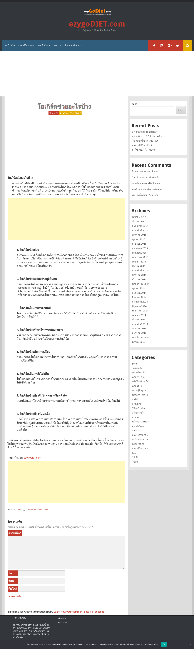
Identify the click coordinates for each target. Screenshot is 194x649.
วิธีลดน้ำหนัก (138, 408)
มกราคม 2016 (139, 234)
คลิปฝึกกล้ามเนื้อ (140, 381)
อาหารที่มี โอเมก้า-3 (142, 145)
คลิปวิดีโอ (137, 386)
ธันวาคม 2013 (139, 332)
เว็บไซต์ (12, 588)
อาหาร (18, 510)
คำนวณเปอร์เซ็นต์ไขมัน (148, 177)
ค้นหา (134, 104)
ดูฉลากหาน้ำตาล (150, 171)
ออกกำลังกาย (43, 45)
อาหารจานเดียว (140, 435)
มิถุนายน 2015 (139, 252)
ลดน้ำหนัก (10, 45)
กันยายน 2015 (139, 243)
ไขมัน (135, 461)
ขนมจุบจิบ (137, 368)
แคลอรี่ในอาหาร (26, 45)
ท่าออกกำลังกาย (72, 45)
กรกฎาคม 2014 (140, 301)
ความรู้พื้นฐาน (139, 390)
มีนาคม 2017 (138, 221)
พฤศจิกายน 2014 (140, 283)
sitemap (62, 618)
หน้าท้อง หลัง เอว (140, 421)
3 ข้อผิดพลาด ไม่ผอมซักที (144, 131)
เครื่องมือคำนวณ (140, 439)
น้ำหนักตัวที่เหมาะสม (149, 195)
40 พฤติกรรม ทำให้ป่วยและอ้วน (147, 136)
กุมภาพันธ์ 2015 (140, 270)
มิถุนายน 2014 (139, 306)
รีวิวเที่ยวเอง (20, 618)
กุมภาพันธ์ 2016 (140, 230)
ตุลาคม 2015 (138, 239)
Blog (134, 363)
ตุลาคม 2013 (138, 341)
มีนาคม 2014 (138, 319)
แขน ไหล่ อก (138, 443)
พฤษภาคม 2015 (140, 257)
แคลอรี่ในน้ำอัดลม (152, 183)
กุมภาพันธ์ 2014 (140, 324)
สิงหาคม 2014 (139, 297)
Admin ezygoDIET (72, 113)
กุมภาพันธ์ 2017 (140, 225)
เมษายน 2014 (139, 315)
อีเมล (11, 580)
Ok (164, 644)
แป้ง (134, 452)
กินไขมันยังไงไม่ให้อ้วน (143, 149)
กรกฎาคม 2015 (140, 248)
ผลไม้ (135, 399)
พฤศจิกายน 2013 (140, 337)
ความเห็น (14, 533)
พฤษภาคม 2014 (140, 310)
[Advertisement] (97, 73)
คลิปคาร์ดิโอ (138, 377)
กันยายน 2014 (139, 292)
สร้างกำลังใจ (138, 412)
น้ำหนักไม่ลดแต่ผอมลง (151, 189)
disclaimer (63, 622)
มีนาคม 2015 (138, 266)
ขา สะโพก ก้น (138, 372)
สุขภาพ (57, 45)
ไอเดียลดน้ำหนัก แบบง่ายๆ (145, 140)
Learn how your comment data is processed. (79, 611)
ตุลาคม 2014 (138, 288)
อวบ (133, 195)
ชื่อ (10, 573)
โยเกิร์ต (45, 510)
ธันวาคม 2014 (139, 279)
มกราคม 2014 (139, 328)
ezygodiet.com (32, 457)
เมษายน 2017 (139, 216)
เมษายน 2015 (139, 261)
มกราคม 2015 (139, 275)
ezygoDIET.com (97, 23)
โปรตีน (135, 457)
